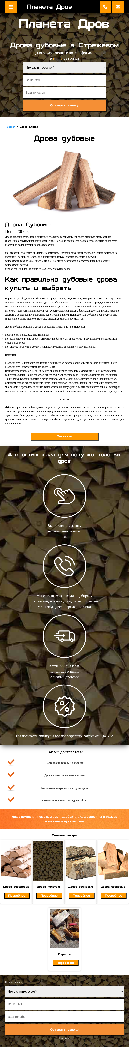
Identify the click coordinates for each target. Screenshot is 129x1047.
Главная (10, 127)
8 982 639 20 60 (64, 59)
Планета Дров (49, 6)
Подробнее (17, 895)
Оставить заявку (118, 7)
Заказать (64, 436)
